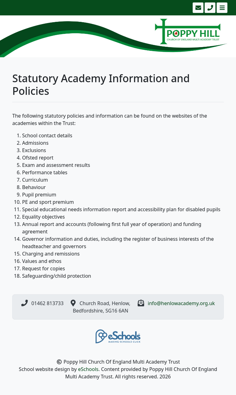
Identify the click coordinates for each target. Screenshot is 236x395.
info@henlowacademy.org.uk (181, 303)
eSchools (88, 369)
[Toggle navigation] (221, 7)
